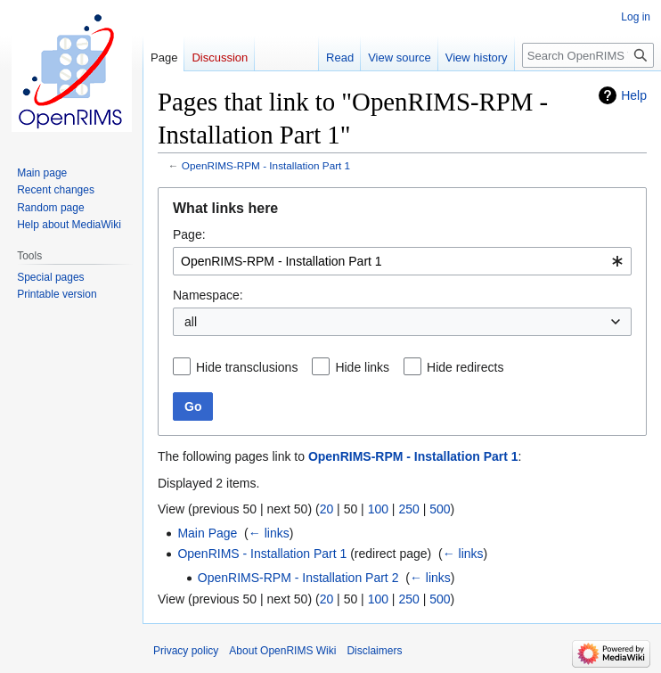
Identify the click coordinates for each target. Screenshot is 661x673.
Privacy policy (185, 650)
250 (408, 509)
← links (269, 533)
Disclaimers (374, 650)
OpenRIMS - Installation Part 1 (262, 553)
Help (634, 95)
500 (439, 509)
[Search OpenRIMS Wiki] (588, 55)
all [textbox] (190, 322)
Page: (189, 234)
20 (327, 509)
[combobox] (402, 261)
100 (378, 509)
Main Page (207, 533)
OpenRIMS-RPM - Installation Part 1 (266, 165)
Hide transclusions (247, 367)
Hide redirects (465, 367)
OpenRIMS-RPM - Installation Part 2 (298, 577)
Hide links (362, 367)
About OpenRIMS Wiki (282, 650)
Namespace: (208, 295)
